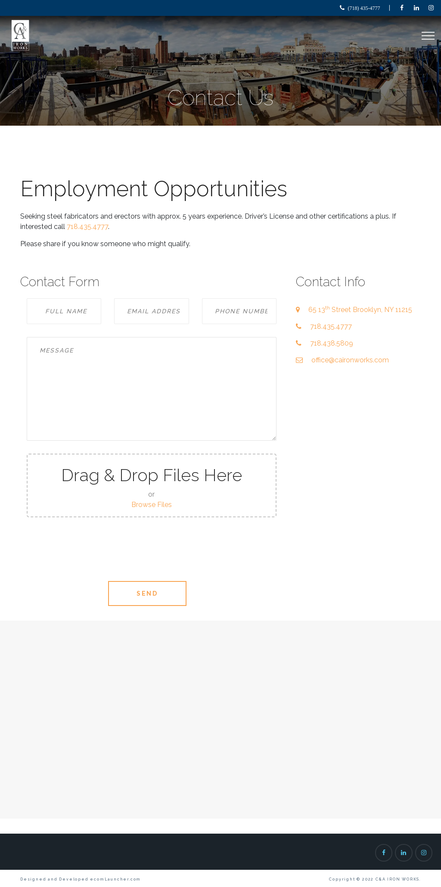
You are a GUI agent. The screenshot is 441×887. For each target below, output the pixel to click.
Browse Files (151, 505)
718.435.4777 (87, 227)
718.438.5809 (331, 343)
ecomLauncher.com (115, 879)
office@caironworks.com (350, 360)
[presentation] (151, 551)
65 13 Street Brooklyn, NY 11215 (360, 310)
